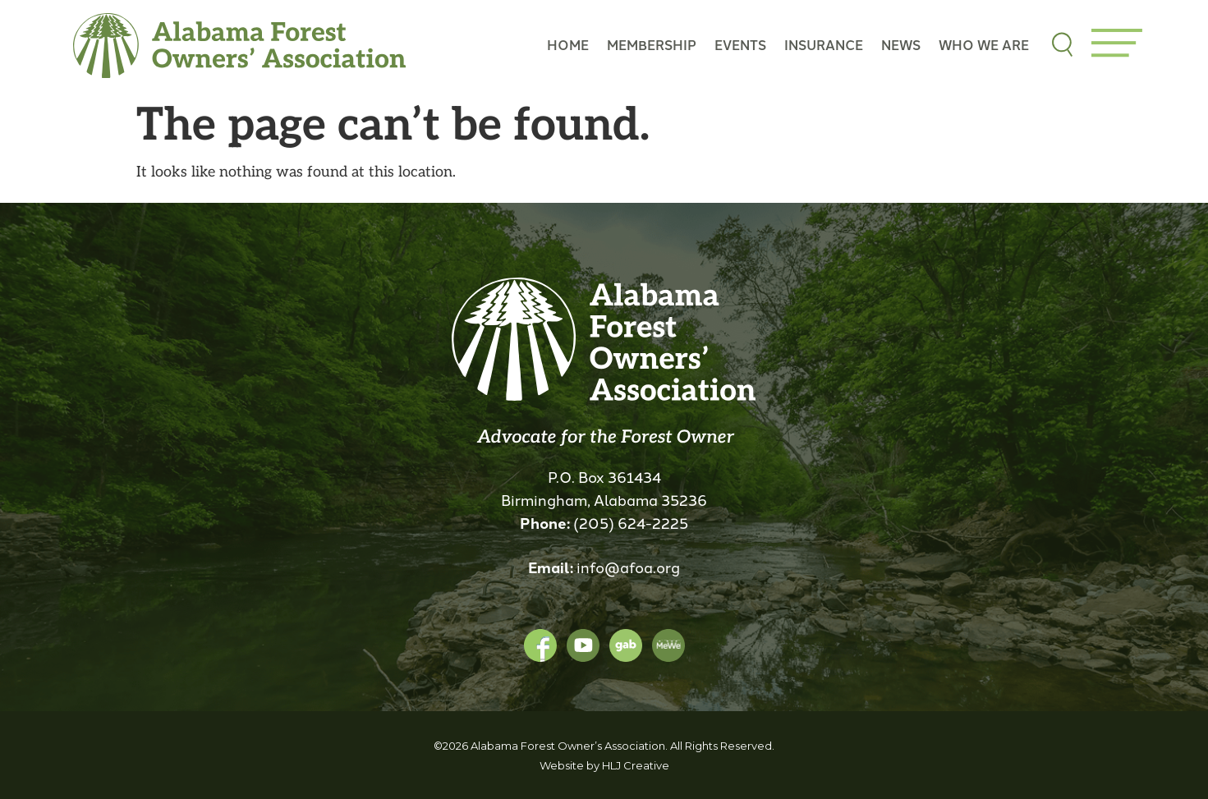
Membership (651, 44)
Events (740, 44)
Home (568, 44)
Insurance (823, 44)
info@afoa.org (628, 566)
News (901, 44)
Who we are (984, 44)
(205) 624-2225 (630, 522)
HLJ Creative (635, 765)
